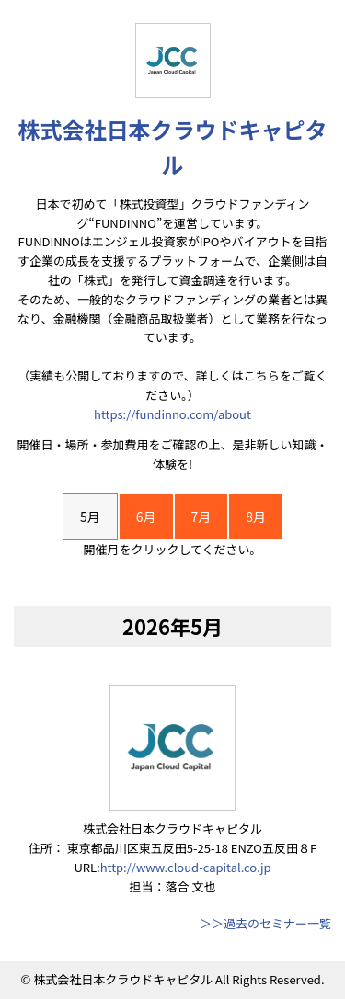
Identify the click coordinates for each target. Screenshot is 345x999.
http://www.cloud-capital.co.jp (185, 867)
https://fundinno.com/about (172, 414)
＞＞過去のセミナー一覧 (265, 923)
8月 (256, 516)
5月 (90, 516)
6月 (146, 516)
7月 (201, 516)
